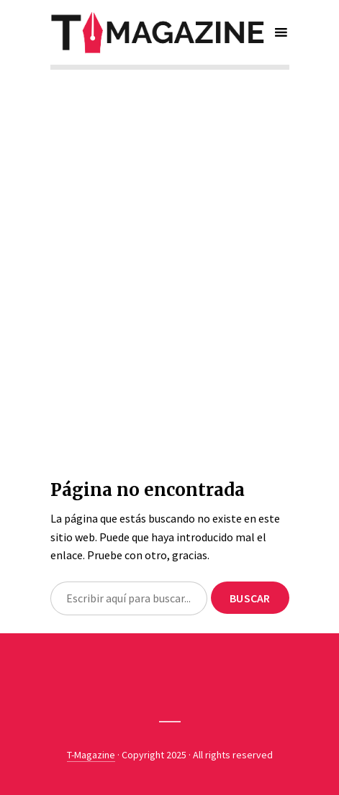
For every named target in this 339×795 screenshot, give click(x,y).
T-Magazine (91, 754)
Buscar (250, 598)
